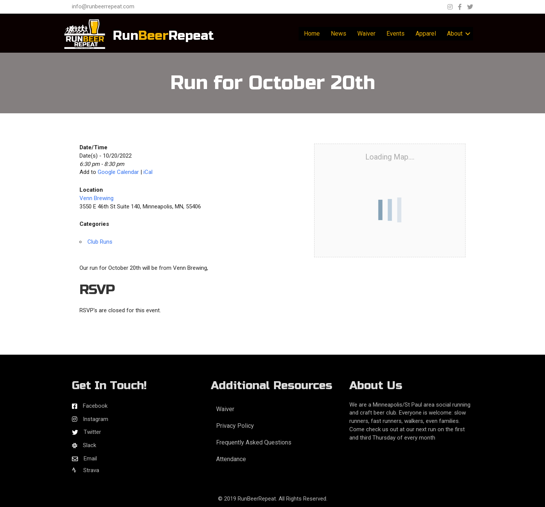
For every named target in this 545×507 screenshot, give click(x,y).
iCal (148, 172)
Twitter (92, 432)
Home (312, 33)
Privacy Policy (235, 425)
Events (395, 33)
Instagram (95, 419)
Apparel (426, 33)
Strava (85, 470)
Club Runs (99, 241)
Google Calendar (118, 172)
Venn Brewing (96, 198)
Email (90, 458)
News (338, 33)
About (454, 33)
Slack (89, 445)
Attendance (231, 459)
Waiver (366, 33)
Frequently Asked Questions (253, 442)
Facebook (95, 405)
